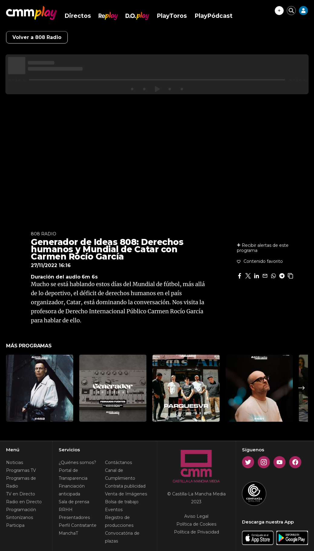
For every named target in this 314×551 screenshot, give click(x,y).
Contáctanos (118, 462)
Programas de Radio (21, 482)
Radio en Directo (24, 501)
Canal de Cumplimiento (120, 474)
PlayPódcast (214, 15)
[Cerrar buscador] (291, 10)
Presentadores (74, 517)
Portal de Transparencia (73, 474)
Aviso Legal (196, 516)
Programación (21, 509)
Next (301, 388)
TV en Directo (20, 494)
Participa (15, 525)
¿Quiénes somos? (77, 462)
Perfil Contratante (77, 525)
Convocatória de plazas (122, 537)
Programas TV (21, 470)
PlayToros (172, 15)
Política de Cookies (196, 524)
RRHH (66, 509)
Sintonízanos (19, 517)
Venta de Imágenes (126, 494)
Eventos (114, 509)
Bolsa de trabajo (122, 501)
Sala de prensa (74, 501)
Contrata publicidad (125, 486)
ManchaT (68, 533)
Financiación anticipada (72, 490)
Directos (77, 15)
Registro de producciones (119, 521)
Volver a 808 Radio (36, 37)
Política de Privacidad (196, 532)
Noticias (14, 462)
